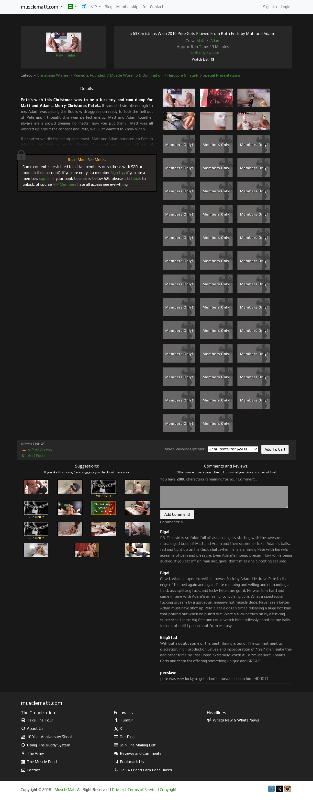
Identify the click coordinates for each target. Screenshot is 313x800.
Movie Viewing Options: (184, 449)
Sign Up (270, 6)
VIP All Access (36, 449)
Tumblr (123, 720)
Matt (200, 40)
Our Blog (124, 736)
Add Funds (33, 455)
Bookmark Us (129, 761)
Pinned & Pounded (89, 75)
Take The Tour (37, 720)
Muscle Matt (65, 789)
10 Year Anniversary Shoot (46, 736)
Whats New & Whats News (233, 720)
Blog (108, 6)
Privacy (118, 789)
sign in (44, 178)
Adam (215, 40)
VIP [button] (94, 6)
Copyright (168, 789)
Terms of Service (141, 789)
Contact (156, 6)
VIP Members (64, 184)
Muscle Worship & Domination (136, 75)
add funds (132, 178)
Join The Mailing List (135, 745)
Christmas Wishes (53, 75)
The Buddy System (203, 52)
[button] (72, 7)
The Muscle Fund (39, 761)
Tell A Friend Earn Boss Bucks (143, 770)
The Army (32, 753)
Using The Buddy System (45, 745)
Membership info (131, 6)
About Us (32, 728)
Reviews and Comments (137, 753)
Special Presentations (221, 75)
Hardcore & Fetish (182, 75)
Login (285, 6)
